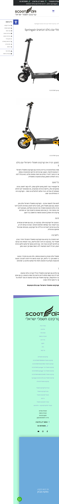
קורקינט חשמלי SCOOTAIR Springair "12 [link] (29, 371)
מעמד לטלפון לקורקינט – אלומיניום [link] (29, 405)
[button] (54, 11)
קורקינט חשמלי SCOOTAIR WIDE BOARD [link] (30, 374)
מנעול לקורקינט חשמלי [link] (30, 395)
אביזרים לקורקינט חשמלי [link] (29, 388)
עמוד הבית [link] (29, 326)
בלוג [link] (29, 347)
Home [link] (56, 24)
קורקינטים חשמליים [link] (49, 24)
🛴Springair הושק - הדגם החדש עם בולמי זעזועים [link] (29, 4)
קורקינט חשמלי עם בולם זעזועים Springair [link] (29, 378)
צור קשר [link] (29, 350)
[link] (2, 22)
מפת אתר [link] (29, 333)
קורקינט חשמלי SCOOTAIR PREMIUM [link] (29, 360)
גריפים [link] (29, 398)
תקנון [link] (29, 343)
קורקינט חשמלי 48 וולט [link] (29, 381)
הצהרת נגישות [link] (29, 336)
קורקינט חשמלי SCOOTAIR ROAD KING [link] (29, 364)
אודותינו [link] (29, 329)
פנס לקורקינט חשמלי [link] (29, 391)
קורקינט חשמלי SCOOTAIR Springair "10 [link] (29, 367)
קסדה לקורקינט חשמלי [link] (29, 402)
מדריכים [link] (29, 340)
